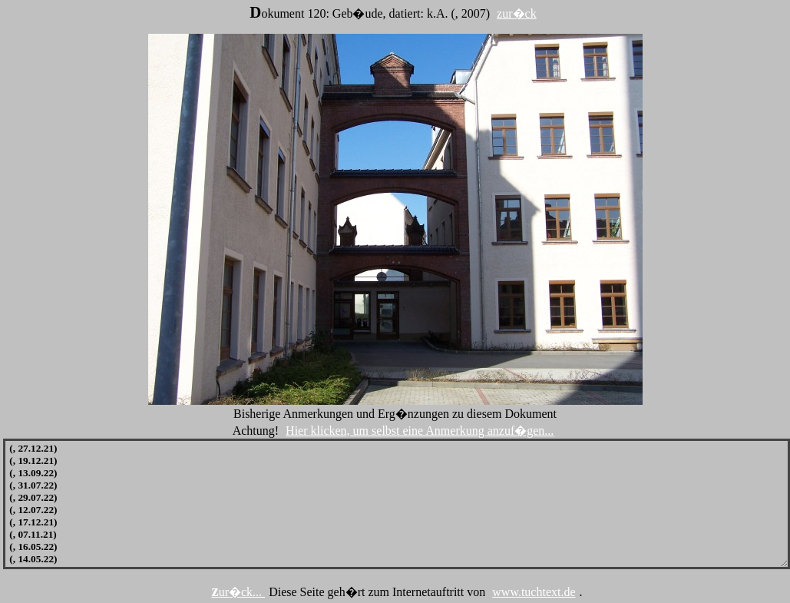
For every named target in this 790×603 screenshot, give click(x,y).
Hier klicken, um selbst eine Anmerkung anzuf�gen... (420, 430)
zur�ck (517, 13)
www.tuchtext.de (533, 591)
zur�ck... (238, 591)
